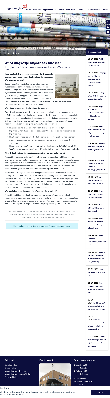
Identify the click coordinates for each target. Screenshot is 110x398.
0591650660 (80, 378)
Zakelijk (81, 9)
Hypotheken (48, 9)
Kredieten (59, 9)
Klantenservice (93, 9)
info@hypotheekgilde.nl (84, 381)
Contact (105, 9)
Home (28, 9)
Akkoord (100, 392)
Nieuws (15, 53)
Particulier (70, 9)
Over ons (37, 9)
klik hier (21, 394)
